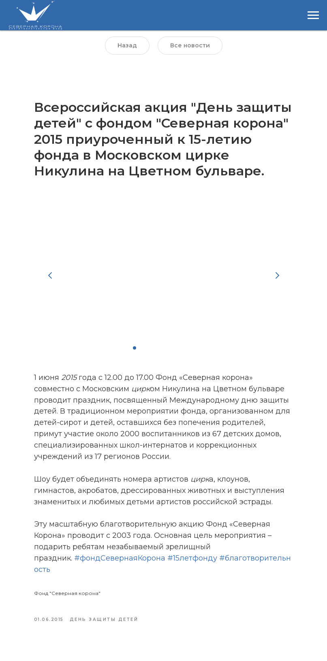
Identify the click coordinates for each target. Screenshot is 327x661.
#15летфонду (192, 558)
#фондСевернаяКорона (119, 558)
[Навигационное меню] (313, 15)
